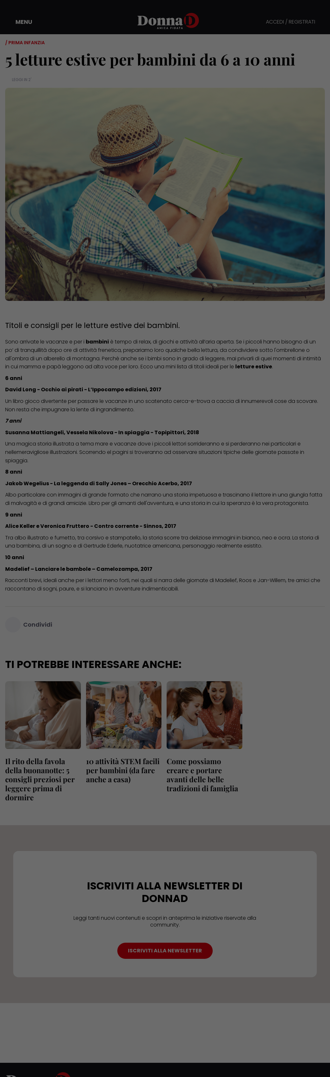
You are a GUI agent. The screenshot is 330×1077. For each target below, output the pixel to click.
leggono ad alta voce (90, 366)
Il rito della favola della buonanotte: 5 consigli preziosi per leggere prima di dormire (40, 779)
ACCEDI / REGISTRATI (290, 22)
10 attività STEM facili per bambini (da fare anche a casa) (123, 770)
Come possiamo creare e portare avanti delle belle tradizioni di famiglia (202, 774)
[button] (19, 22)
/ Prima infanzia (25, 42)
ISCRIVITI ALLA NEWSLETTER (165, 950)
